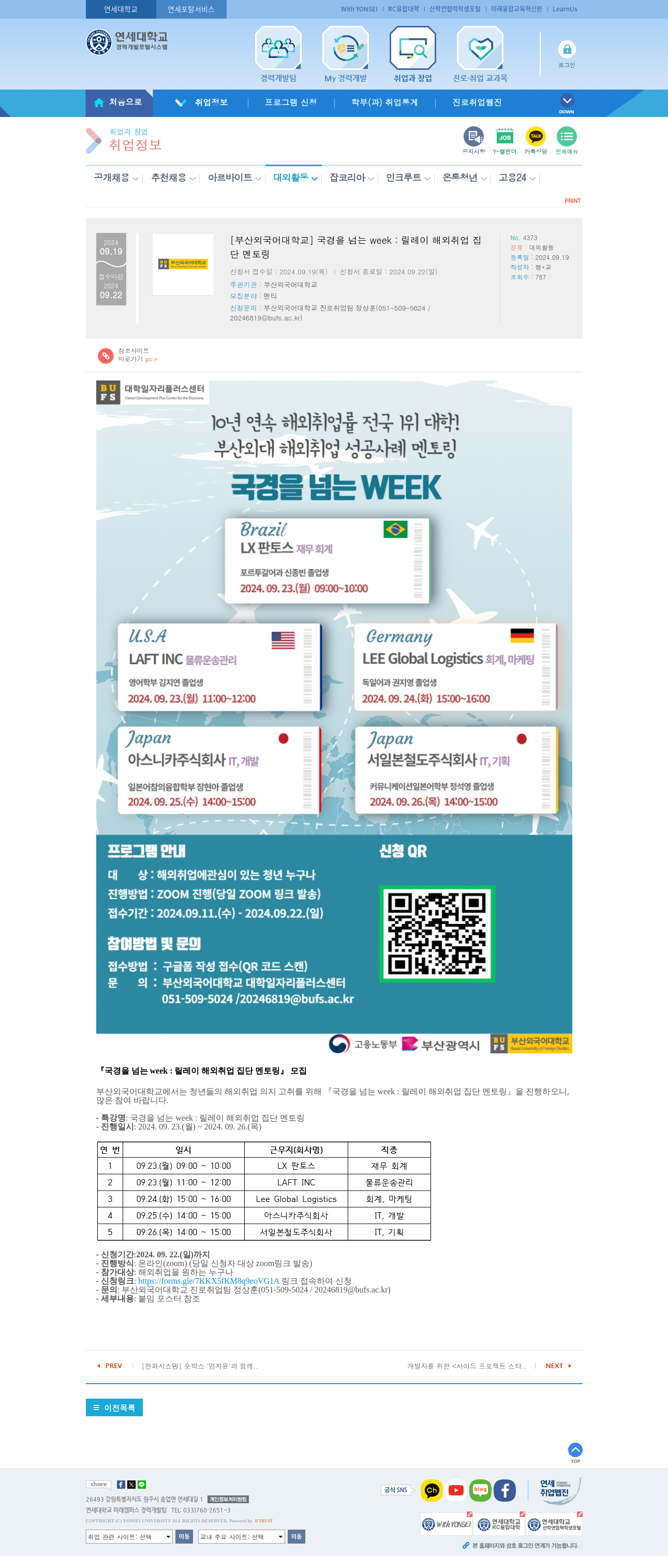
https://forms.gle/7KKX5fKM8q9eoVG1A (208, 1280)
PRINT (573, 200)
